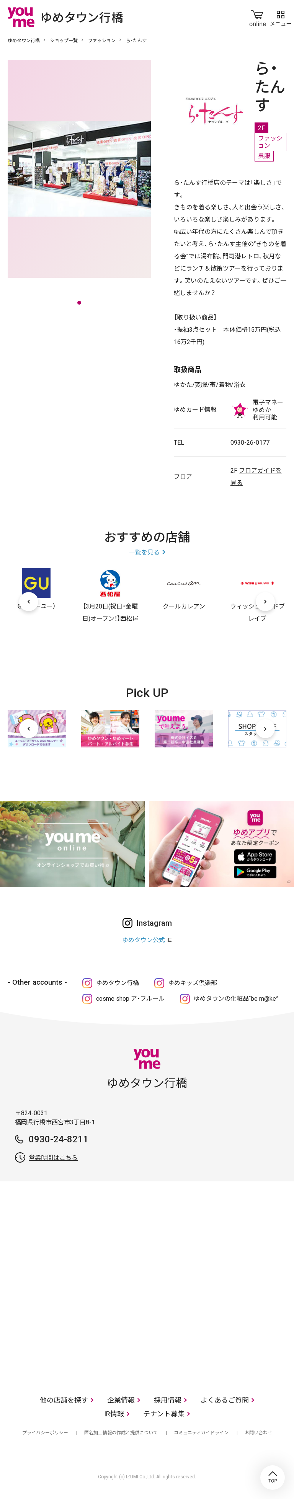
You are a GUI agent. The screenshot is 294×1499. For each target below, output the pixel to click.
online (257, 17)
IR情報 (114, 1414)
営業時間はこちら (53, 1157)
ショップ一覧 (64, 40)
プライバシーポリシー (45, 1432)
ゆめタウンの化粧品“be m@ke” (236, 998)
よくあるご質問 (225, 1400)
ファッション (102, 40)
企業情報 (121, 1400)
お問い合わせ (258, 1432)
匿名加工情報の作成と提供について (121, 1432)
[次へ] (265, 601)
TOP (272, 1477)
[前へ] (28, 601)
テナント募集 (164, 1414)
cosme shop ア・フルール (130, 998)
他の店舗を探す (64, 1400)
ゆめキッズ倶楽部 (192, 983)
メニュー (280, 17)
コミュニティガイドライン (201, 1432)
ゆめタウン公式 (143, 940)
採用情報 (167, 1400)
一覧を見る (144, 552)
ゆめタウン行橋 (24, 40)
